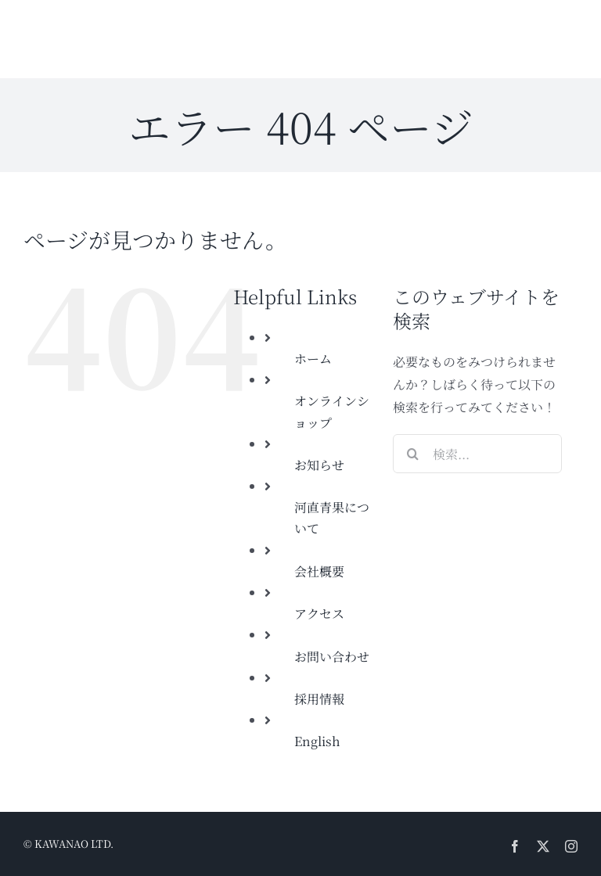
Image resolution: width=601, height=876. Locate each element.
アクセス (319, 614)
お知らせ (319, 465)
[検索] (412, 453)
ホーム (313, 359)
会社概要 (319, 571)
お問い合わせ (331, 657)
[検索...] (477, 453)
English (317, 741)
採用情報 (319, 699)
